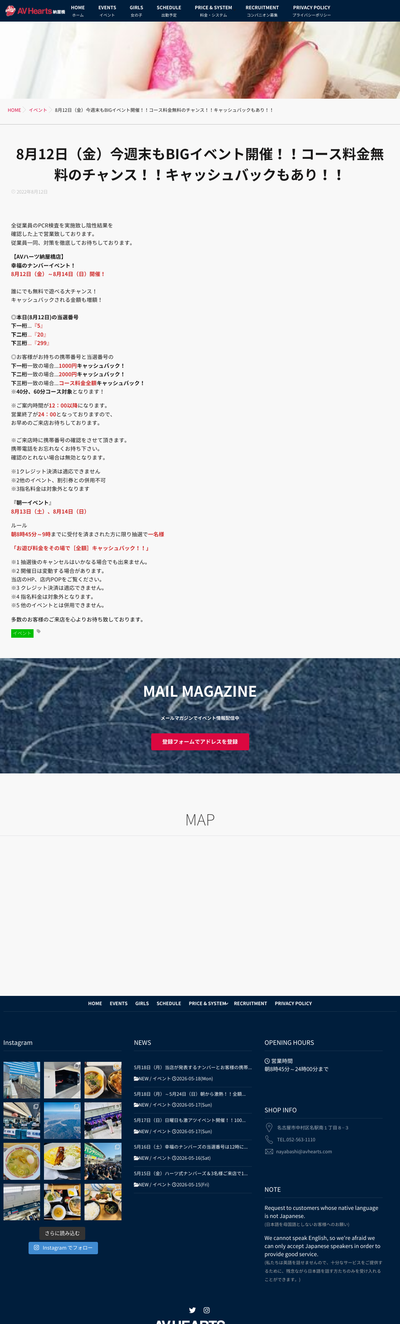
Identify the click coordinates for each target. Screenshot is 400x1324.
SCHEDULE (169, 12)
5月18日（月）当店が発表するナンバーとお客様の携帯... (193, 1067)
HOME (78, 12)
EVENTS (107, 12)
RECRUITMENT (262, 12)
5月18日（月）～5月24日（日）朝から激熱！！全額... (190, 1094)
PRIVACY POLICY (311, 12)
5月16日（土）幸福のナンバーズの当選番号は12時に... (191, 1147)
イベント (22, 633)
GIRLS (136, 12)
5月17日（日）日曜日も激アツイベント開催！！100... (190, 1120)
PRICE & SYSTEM (213, 12)
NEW (143, 1078)
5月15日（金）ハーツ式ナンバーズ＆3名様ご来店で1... (191, 1173)
